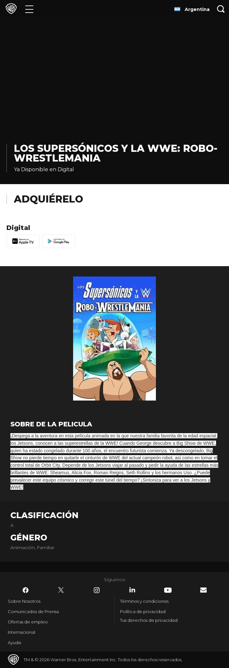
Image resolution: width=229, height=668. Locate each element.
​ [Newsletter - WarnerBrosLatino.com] (203, 590)
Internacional (21, 632)
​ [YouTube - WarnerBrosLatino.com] (168, 590)
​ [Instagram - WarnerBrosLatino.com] (97, 590)
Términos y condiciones (144, 601)
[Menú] (29, 9)
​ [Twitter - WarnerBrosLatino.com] (61, 590)
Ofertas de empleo (28, 621)
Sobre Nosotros (24, 601)
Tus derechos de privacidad (149, 620)
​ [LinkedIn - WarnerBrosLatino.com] (132, 590)
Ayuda (14, 642)
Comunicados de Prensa (33, 611)
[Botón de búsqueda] (221, 9)
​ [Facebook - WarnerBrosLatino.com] (25, 590)
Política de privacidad (143, 611)
